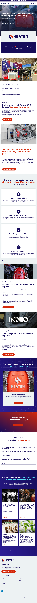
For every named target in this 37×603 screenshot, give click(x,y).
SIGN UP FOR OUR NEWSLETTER (9, 571)
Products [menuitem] (3, 580)
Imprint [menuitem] (23, 597)
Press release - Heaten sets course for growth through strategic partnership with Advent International (9, 537)
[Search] (33, 3)
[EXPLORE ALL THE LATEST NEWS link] (18, 551)
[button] (35, 3)
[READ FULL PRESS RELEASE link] (8, 354)
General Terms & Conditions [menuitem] (12, 597)
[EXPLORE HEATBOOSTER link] (8, 307)
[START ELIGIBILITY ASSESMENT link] (9, 169)
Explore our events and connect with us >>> (11, 94)
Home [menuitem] (2, 578)
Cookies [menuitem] (19, 597)
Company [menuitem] (3, 583)
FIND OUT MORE (18, 403)
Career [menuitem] (20, 580)
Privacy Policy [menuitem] (3, 597)
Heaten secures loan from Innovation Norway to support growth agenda (26, 536)
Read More (5, 517)
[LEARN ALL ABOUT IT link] (7, 119)
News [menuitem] (20, 578)
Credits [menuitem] (26, 597)
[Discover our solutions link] (8, 23)
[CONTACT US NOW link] (18, 425)
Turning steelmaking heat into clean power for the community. (9, 505)
